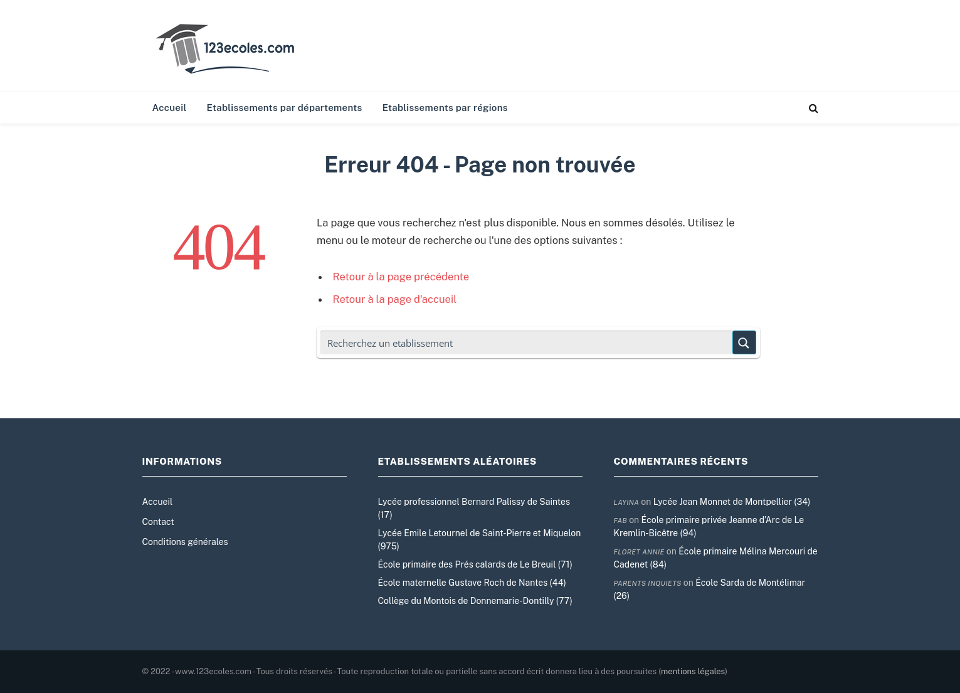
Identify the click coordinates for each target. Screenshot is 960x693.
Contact (158, 522)
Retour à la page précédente (401, 276)
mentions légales (693, 671)
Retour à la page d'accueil (395, 299)
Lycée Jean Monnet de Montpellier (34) (732, 502)
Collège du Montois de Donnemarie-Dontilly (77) (475, 601)
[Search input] (527, 342)
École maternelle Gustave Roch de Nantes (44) (472, 583)
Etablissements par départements (284, 107)
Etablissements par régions (445, 107)
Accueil (169, 107)
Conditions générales (185, 542)
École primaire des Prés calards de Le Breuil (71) (475, 564)
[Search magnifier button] (744, 342)
